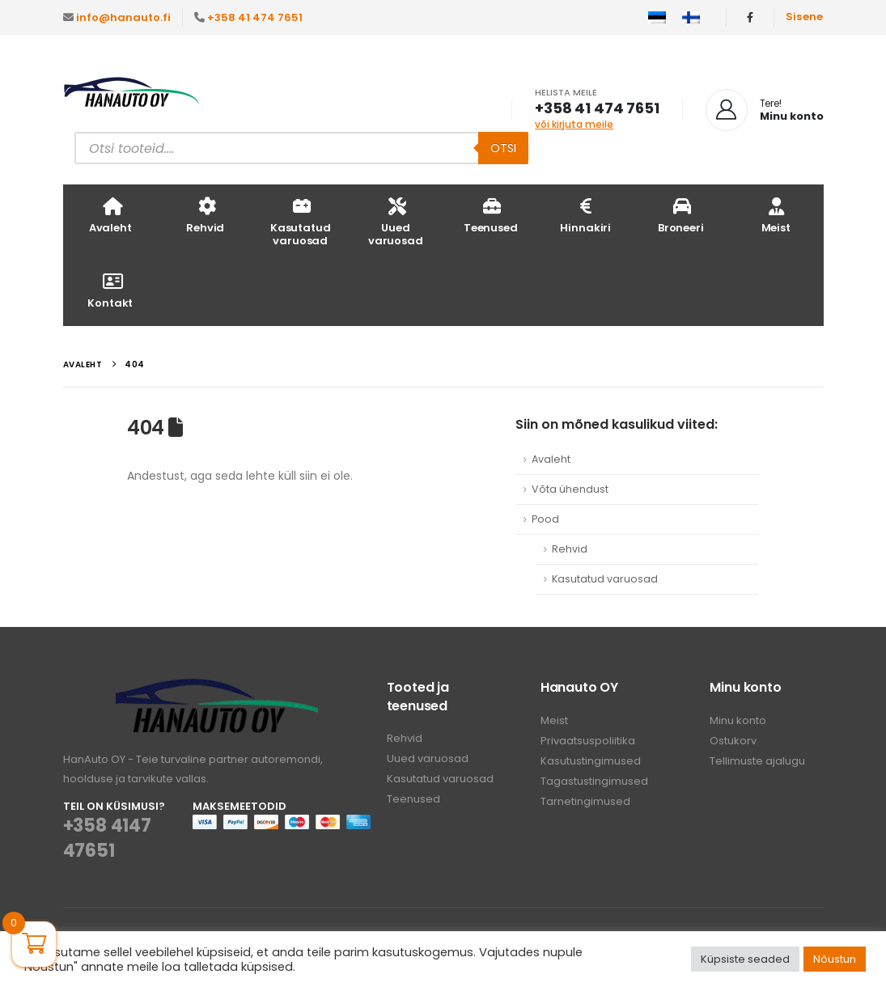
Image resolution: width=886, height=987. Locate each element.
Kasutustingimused (591, 761)
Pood (545, 519)
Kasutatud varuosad (300, 221)
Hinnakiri (585, 214)
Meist (776, 214)
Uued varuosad (395, 221)
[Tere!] (765, 110)
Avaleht (110, 214)
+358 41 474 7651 (255, 17)
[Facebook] (750, 17)
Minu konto (738, 720)
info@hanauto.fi (123, 17)
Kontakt (110, 290)
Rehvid (205, 214)
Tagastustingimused (594, 781)
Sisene (805, 16)
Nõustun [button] (834, 959)
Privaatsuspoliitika (588, 740)
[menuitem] (657, 17)
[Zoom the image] (217, 688)
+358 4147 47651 (107, 838)
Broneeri (681, 214)
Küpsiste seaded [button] (745, 959)
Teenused (491, 214)
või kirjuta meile (574, 124)
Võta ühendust (570, 489)
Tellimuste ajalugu (757, 761)
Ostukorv (733, 740)
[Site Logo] (132, 94)
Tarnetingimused (585, 801)
